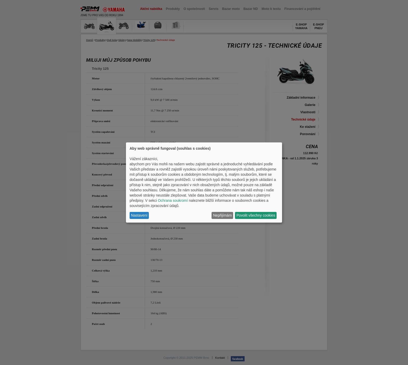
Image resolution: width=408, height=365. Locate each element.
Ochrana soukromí (173, 200)
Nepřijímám (222, 215)
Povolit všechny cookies (256, 215)
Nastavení (139, 215)
